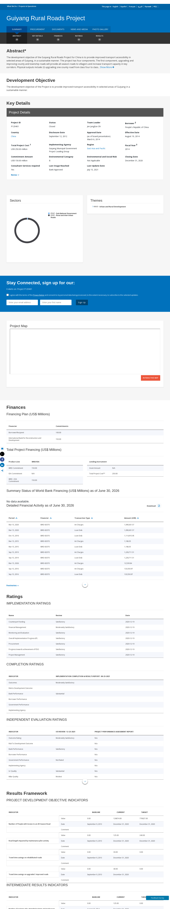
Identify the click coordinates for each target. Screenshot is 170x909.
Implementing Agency (60, 144)
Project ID (16, 122)
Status (52, 122)
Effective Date (132, 132)
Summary (17, 29)
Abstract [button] (17, 38)
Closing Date (131, 156)
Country (15, 132)
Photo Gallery (100, 29)
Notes (14, 175)
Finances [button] (58, 38)
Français (132, 6)
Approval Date (94, 132)
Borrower (130, 123)
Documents (58, 29)
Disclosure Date (57, 132)
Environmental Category (61, 156)
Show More (107, 67)
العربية (140, 6)
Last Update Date (96, 165)
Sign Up (82, 302)
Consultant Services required (25, 165)
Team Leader (93, 122)
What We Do (12, 6)
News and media (79, 29)
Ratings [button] (79, 38)
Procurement (37, 29)
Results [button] (99, 38)
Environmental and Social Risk (102, 156)
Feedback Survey (157, 898)
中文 (155, 6)
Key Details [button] (37, 38)
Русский (148, 6)
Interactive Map (150, 378)
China (13, 136)
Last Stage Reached (59, 165)
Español (124, 6)
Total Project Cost (21, 145)
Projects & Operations (27, 6)
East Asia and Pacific (96, 148)
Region (90, 144)
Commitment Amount (22, 156)
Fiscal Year (131, 145)
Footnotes (11, 585)
